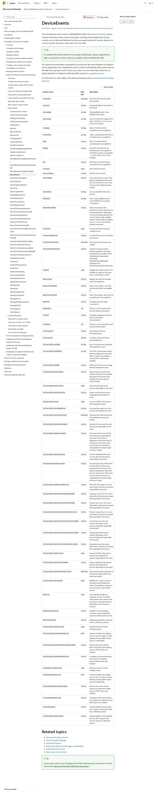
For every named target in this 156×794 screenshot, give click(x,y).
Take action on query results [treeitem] (18, 319)
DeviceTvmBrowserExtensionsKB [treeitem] (21, 212)
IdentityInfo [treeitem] (14, 288)
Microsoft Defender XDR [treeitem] (13, 21)
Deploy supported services (93, 73)
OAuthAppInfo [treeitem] (15, 309)
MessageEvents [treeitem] (15, 299)
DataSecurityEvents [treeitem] (17, 155)
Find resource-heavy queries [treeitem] (18, 326)
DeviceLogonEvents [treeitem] (17, 191)
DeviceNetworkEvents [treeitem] (17, 195)
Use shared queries (53, 743)
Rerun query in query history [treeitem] (18, 105)
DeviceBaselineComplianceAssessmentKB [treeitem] (23, 166)
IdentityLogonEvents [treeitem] (17, 292)
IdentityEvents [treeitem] (15, 285)
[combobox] (19, 17)
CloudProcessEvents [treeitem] (17, 145)
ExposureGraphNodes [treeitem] (17, 275)
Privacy (49, 787)
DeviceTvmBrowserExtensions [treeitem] (20, 208)
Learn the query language (56, 740)
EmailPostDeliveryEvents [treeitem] (18, 265)
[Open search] (145, 3)
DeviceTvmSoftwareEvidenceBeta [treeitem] (21, 241)
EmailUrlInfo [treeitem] (14, 268)
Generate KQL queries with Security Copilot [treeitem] (20, 86)
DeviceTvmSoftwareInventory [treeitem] (20, 244)
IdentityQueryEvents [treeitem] (17, 295)
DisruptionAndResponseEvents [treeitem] (20, 255)
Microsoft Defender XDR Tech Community (71, 766)
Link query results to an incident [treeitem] (19, 322)
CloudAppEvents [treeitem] (15, 138)
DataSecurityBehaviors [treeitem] (18, 152)
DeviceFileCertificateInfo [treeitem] (18, 178)
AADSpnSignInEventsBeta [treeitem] (19, 121)
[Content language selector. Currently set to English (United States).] (13, 781)
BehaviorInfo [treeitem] (14, 135)
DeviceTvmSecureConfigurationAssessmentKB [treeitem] (23, 236)
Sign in (151, 3)
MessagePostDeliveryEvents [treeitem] (19, 302)
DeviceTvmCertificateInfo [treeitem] (18, 215)
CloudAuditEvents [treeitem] (16, 142)
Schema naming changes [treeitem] (18, 115)
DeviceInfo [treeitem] (13, 188)
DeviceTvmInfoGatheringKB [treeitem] (19, 225)
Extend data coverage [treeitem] (15, 329)
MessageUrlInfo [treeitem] (15, 305)
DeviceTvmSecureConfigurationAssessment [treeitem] (23, 230)
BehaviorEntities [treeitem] (15, 132)
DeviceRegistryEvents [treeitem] (17, 205)
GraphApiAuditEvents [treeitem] (17, 278)
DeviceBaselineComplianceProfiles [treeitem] (21, 171)
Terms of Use (60, 787)
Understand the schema (55, 749)
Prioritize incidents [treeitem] (12, 52)
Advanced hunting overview (57, 737)
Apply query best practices (56, 752)
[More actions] (112, 17)
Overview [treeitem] (9, 45)
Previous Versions (21, 787)
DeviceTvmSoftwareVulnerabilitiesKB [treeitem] (22, 251)
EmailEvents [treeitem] (14, 261)
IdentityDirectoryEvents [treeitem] (18, 282)
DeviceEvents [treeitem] (14, 175)
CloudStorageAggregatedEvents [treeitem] (21, 148)
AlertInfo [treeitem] (13, 128)
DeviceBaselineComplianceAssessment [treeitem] (23, 160)
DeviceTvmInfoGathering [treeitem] (18, 222)
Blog (30, 787)
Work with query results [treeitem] (16, 101)
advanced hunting (98, 34)
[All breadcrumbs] (44, 17)
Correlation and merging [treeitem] (14, 48)
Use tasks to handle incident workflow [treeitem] (19, 58)
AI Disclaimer (7, 787)
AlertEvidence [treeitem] (14, 125)
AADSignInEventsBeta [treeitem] (17, 118)
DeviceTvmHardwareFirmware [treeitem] (20, 218)
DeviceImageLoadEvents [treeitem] (18, 185)
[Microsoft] (4, 3)
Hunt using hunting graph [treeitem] (17, 332)
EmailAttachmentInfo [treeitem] (17, 258)
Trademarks (72, 787)
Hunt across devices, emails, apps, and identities (65, 746)
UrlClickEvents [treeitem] (15, 312)
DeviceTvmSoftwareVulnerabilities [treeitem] (21, 248)
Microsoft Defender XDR (55, 17)
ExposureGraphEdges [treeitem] (17, 271)
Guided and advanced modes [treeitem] (18, 81)
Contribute (40, 787)
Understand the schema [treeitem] (18, 111)
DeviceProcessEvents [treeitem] (17, 202)
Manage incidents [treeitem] (12, 55)
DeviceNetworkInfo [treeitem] (16, 198)
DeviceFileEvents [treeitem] (15, 181)
